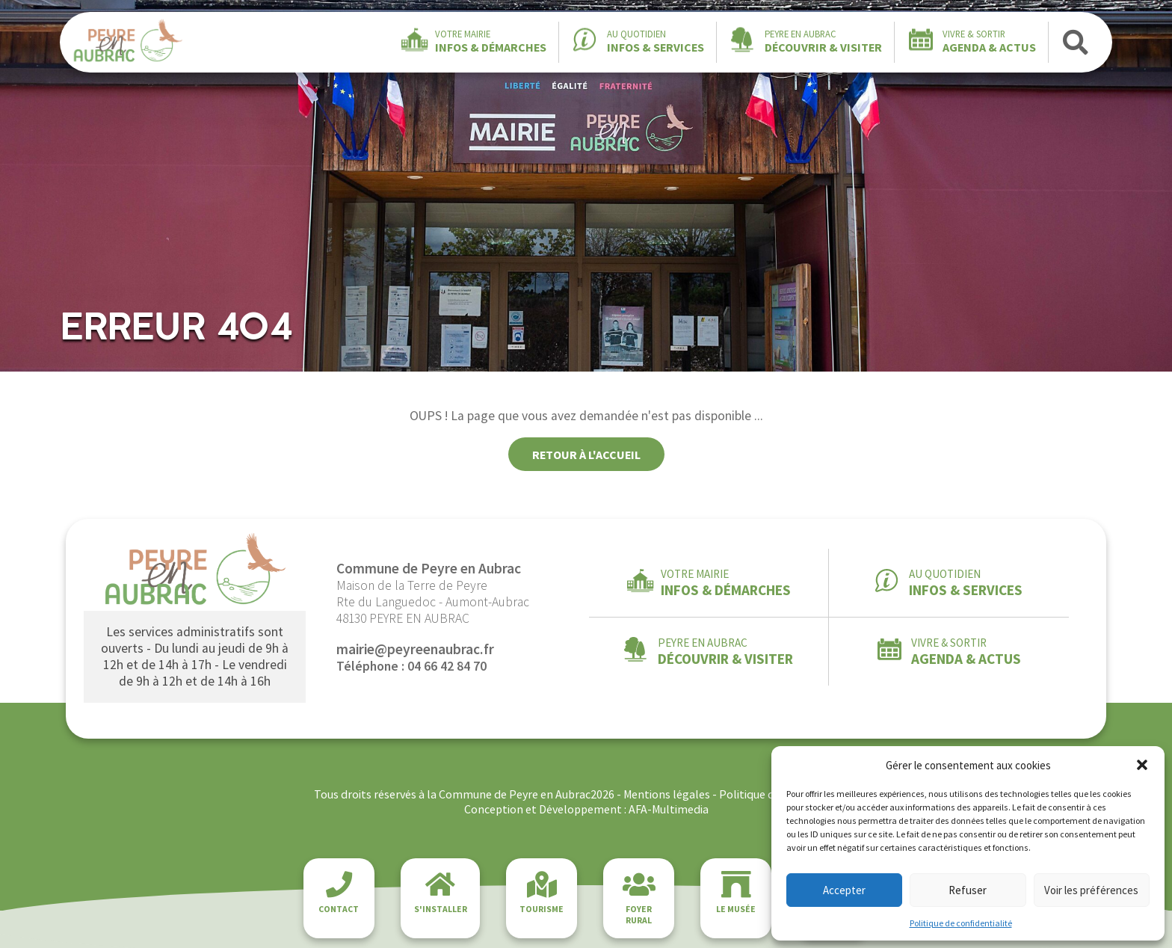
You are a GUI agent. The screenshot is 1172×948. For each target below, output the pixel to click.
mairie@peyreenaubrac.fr (415, 649)
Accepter (844, 890)
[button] (1142, 764)
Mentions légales (666, 794)
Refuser (968, 890)
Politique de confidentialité (961, 923)
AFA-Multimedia (669, 808)
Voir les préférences (1091, 890)
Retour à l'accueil (586, 454)
